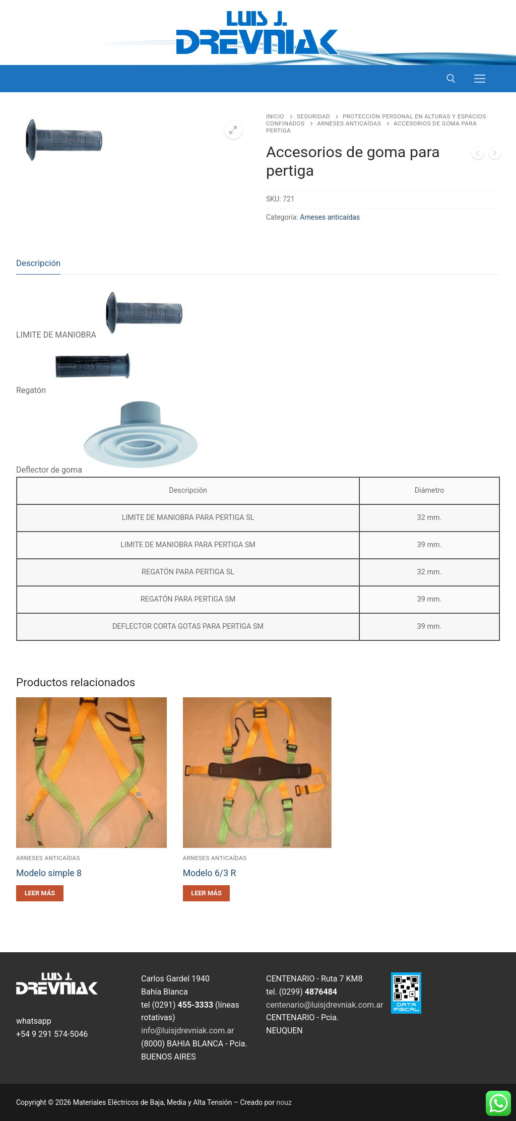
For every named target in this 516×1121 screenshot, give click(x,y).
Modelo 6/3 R (209, 873)
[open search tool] (451, 78)
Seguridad (313, 116)
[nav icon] (480, 78)
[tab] (38, 263)
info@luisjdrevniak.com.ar (187, 1030)
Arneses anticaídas (349, 123)
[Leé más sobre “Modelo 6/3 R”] (206, 893)
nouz (284, 1102)
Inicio (275, 116)
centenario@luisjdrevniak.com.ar (324, 1005)
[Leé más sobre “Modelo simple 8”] (39, 893)
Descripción (38, 263)
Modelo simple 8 (49, 873)
